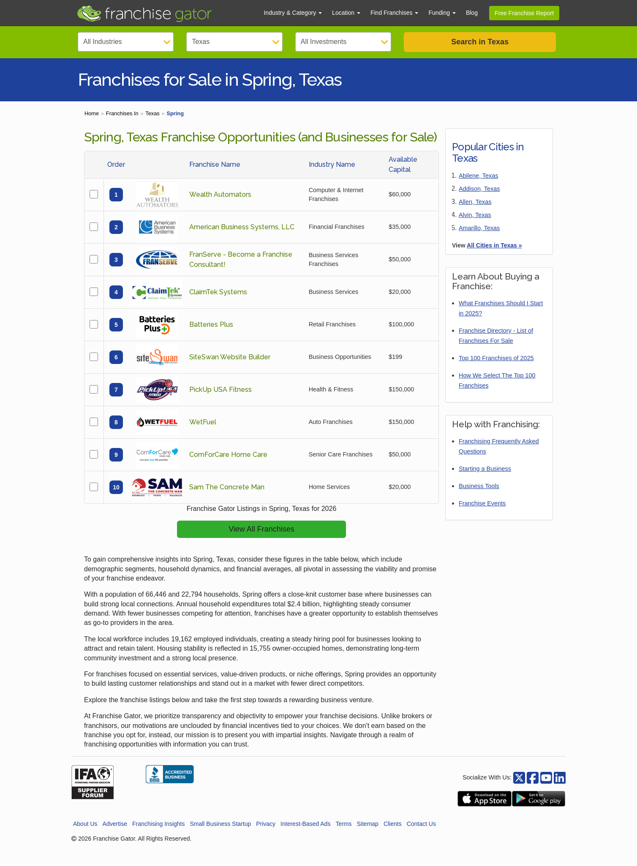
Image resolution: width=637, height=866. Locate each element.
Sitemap (367, 825)
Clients (393, 825)
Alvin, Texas (475, 216)
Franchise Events (482, 505)
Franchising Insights (158, 825)
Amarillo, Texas (479, 229)
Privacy (265, 825)
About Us (85, 825)
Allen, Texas (475, 203)
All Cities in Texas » (494, 247)
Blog (472, 12)
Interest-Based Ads (305, 825)
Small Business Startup (220, 825)
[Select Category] (126, 42)
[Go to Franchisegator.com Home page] (165, 13)
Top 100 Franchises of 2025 (496, 359)
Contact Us (421, 825)
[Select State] (234, 42)
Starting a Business (485, 470)
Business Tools (479, 487)
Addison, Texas (479, 190)
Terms (343, 825)
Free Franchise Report (524, 13)
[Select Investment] (343, 42)
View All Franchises (261, 531)
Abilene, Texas (478, 177)
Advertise (115, 825)
